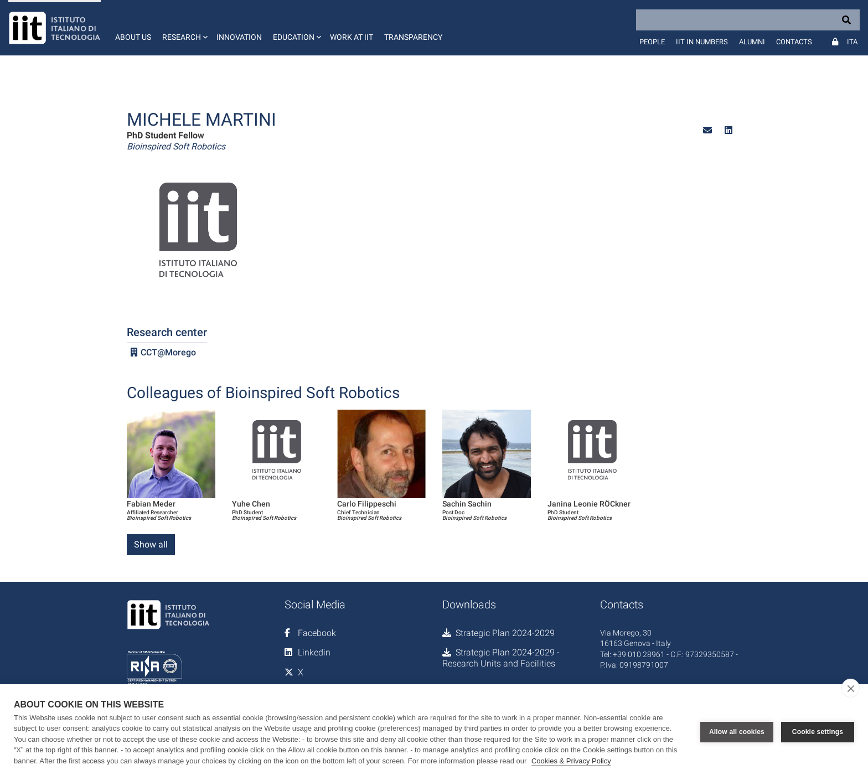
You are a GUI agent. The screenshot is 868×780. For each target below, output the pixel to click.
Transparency (413, 37)
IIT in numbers (702, 42)
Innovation (239, 37)
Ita (852, 42)
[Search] (748, 19)
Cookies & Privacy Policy (571, 761)
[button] (184, 27)
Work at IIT (351, 37)
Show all (151, 544)
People (652, 42)
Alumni (752, 42)
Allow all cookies (736, 732)
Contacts (794, 42)
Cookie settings (817, 732)
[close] (850, 688)
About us (133, 37)
